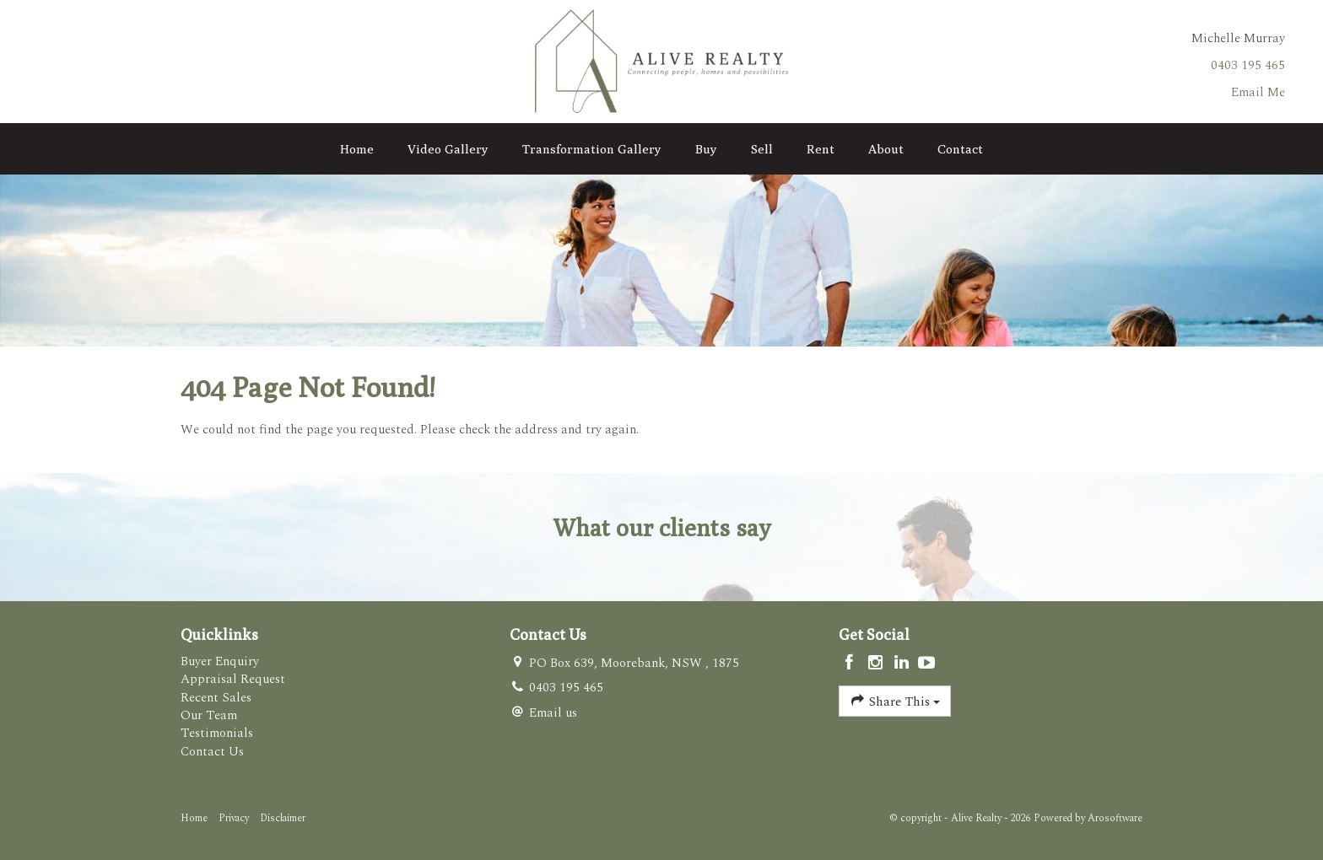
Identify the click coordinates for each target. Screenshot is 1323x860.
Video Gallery (448, 149)
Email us (553, 713)
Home (357, 149)
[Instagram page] (878, 664)
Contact (960, 149)
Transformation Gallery (592, 149)
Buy (706, 149)
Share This (895, 701)
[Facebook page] (852, 664)
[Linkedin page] (903, 664)
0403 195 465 (1248, 65)
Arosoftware (1115, 818)
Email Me (1258, 92)
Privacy (234, 818)
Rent (820, 149)
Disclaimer (282, 818)
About (886, 149)
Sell (762, 149)
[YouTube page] (927, 664)
